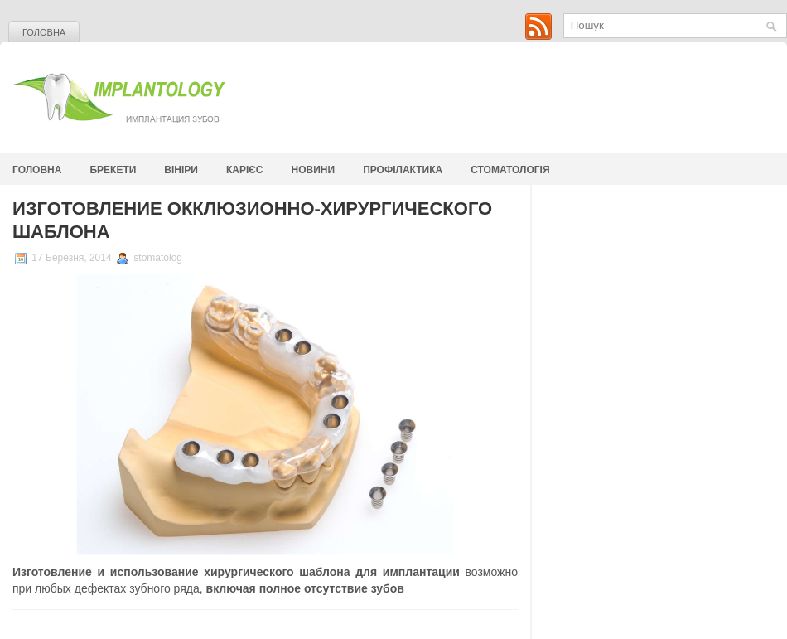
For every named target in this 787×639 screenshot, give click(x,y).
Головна (43, 32)
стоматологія (510, 170)
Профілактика (402, 170)
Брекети (112, 170)
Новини (314, 170)
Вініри (181, 170)
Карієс (244, 170)
